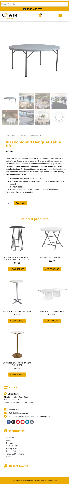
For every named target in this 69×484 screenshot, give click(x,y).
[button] (60, 15)
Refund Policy (11, 451)
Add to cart (20, 203)
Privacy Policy (12, 448)
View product (17, 269)
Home (8, 135)
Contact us (10, 457)
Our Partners (52, 480)
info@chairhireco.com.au (18, 413)
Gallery (9, 440)
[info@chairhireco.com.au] (5, 413)
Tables (13, 135)
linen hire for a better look (48, 190)
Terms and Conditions (15, 454)
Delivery (9, 443)
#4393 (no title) (12, 446)
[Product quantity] (9, 203)
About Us (10, 438)
